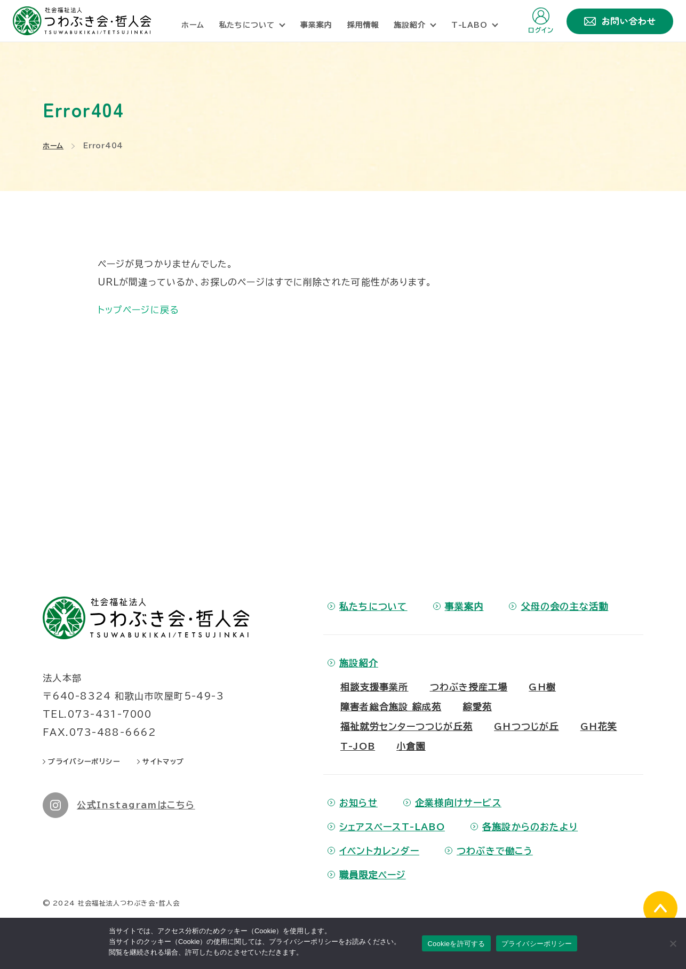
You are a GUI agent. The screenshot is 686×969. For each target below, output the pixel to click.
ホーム (53, 145)
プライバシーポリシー (536, 944)
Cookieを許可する (456, 944)
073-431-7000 (109, 714)
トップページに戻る (138, 309)
